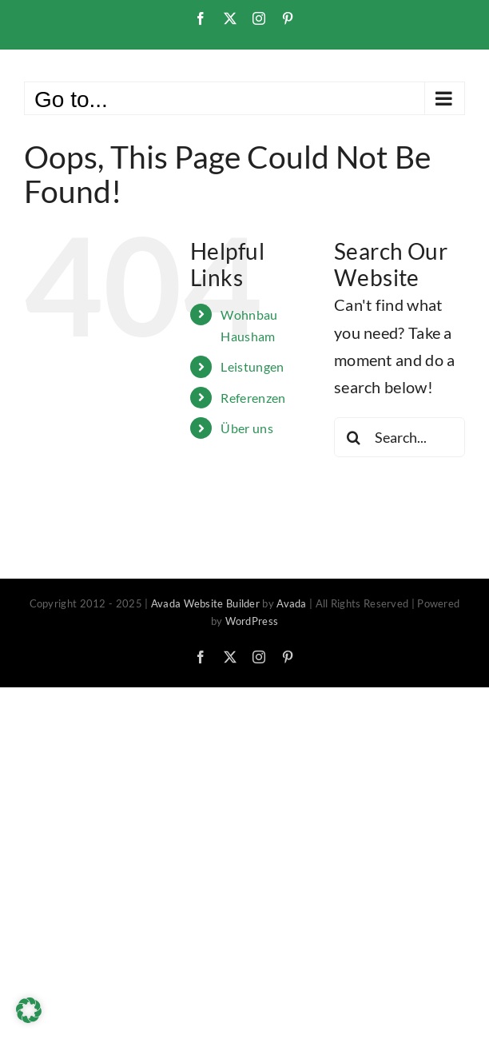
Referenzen (253, 397)
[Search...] (399, 437)
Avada (291, 603)
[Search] (354, 437)
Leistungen (252, 366)
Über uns (246, 428)
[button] (29, 1010)
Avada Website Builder (205, 603)
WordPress (252, 621)
